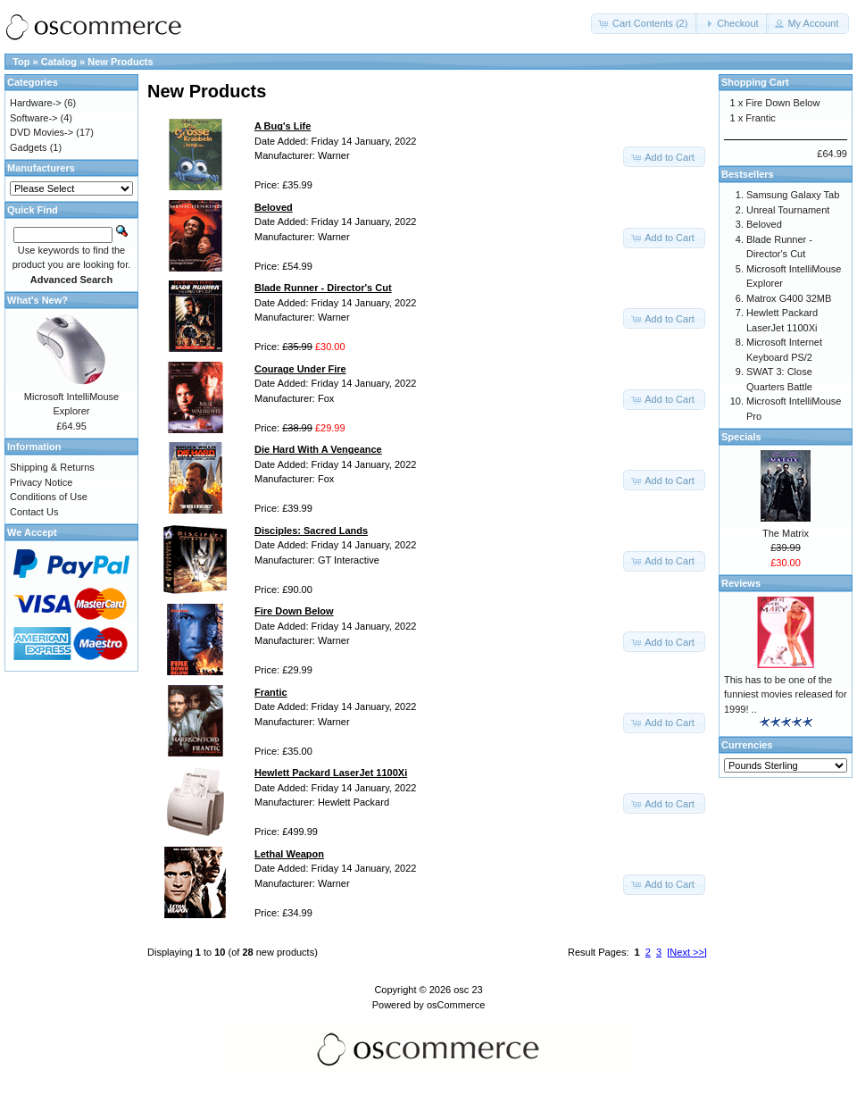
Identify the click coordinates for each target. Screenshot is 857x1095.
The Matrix (785, 533)
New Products (120, 61)
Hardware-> (36, 102)
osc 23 (467, 989)
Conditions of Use (48, 496)
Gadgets (28, 147)
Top (20, 61)
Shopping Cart (755, 82)
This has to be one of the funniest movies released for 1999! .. (785, 694)
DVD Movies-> (41, 132)
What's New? (37, 300)
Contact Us (34, 511)
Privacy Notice (41, 482)
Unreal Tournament (787, 210)
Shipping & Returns (52, 467)
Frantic (760, 118)
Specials (741, 436)
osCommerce (456, 1004)
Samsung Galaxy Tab (792, 194)
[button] (644, 23)
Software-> (34, 118)
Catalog (59, 61)
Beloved (764, 224)
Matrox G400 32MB (788, 298)
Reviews (741, 583)
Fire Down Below (782, 102)
